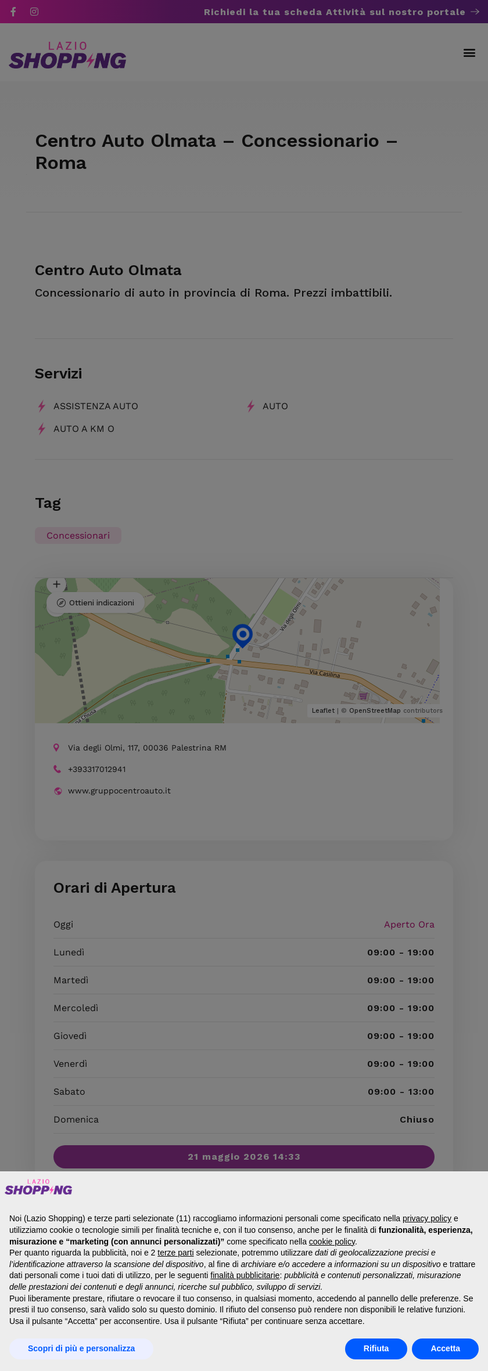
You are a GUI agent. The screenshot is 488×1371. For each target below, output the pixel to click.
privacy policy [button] (427, 1218)
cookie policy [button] (332, 1241)
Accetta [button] (445, 1348)
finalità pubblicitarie (244, 1275)
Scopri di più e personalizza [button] (81, 1348)
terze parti (175, 1252)
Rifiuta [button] (376, 1348)
